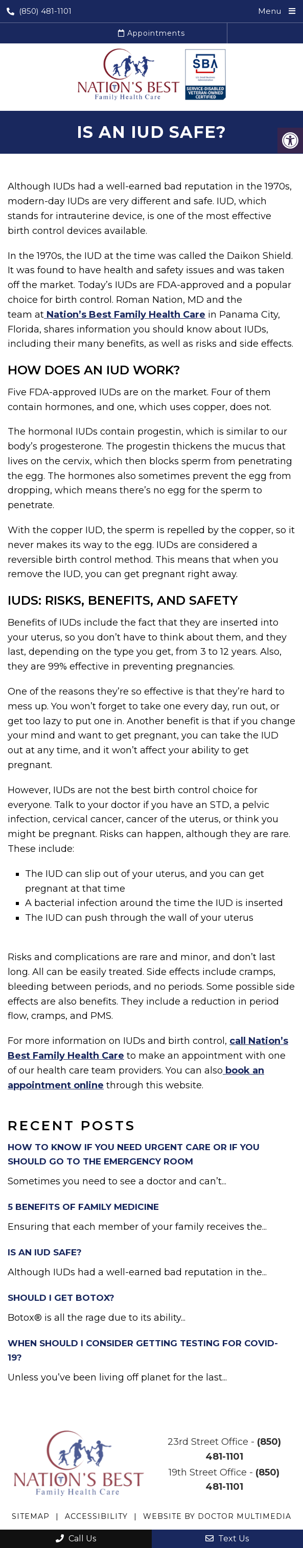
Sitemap (31, 1516)
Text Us (227, 1538)
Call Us (76, 1538)
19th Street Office (208, 1472)
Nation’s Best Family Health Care (124, 314)
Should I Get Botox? (61, 1298)
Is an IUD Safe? (45, 1252)
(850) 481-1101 (39, 11)
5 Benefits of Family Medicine (83, 1207)
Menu (269, 11)
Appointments (151, 33)
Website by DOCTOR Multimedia (217, 1516)
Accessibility (96, 1516)
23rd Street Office (208, 1441)
